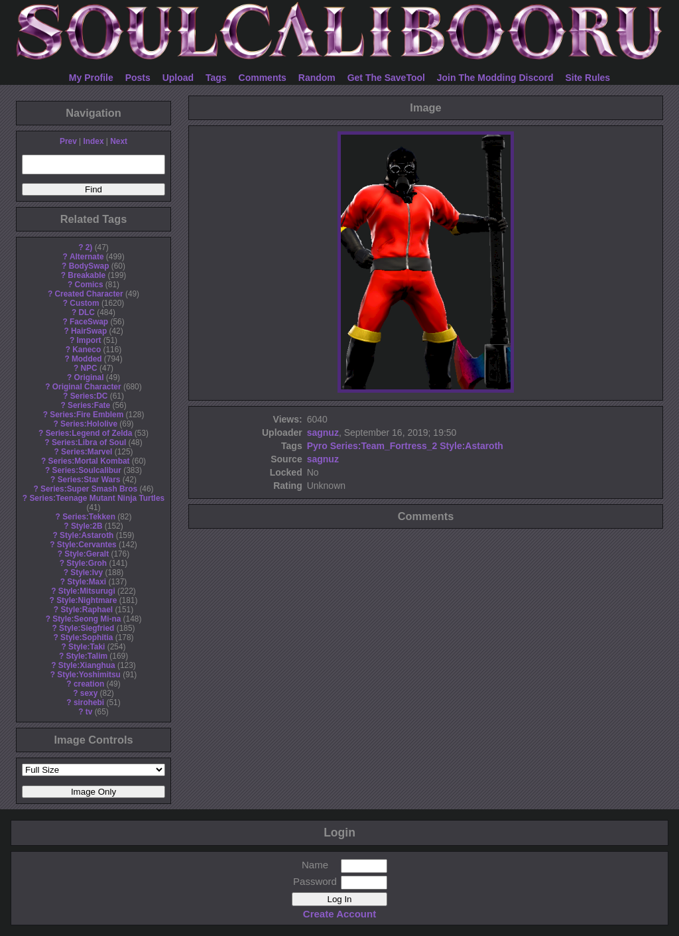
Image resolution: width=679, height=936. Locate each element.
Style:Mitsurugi (86, 591)
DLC (87, 312)
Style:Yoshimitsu (89, 674)
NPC (88, 368)
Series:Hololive (88, 424)
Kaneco (86, 349)
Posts (138, 77)
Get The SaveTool (386, 77)
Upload (178, 77)
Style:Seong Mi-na (86, 619)
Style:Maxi (86, 581)
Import (89, 340)
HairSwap (89, 331)
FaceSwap (89, 321)
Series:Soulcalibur (86, 470)
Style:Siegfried (86, 628)
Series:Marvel (86, 451)
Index (93, 141)
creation (89, 684)
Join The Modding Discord (495, 77)
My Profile (91, 77)
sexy (88, 693)
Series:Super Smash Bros (88, 489)
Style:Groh (86, 563)
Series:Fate (89, 405)
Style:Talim (86, 656)
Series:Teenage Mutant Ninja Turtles (96, 498)
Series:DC (89, 396)
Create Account (339, 913)
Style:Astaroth (86, 535)
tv (89, 711)
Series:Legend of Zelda (89, 433)
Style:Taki (86, 646)
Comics (89, 284)
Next (118, 141)
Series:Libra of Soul (89, 442)
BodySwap (89, 266)
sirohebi (89, 702)
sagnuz (323, 432)
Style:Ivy (86, 572)
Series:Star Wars (89, 479)
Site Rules (587, 77)
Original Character (86, 386)
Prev (68, 141)
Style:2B (87, 526)
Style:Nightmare (86, 600)
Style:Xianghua (86, 665)
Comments (262, 77)
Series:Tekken (88, 516)
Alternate (87, 256)
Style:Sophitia (86, 637)
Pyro (317, 445)
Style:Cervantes (87, 544)
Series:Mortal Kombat (89, 461)
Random (317, 77)
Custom (84, 303)
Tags (216, 77)
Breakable (86, 275)
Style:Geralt (86, 554)
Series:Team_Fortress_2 (384, 445)
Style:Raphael (86, 609)
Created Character (88, 294)
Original (89, 377)
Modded (87, 359)
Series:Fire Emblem (86, 414)
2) (89, 247)
